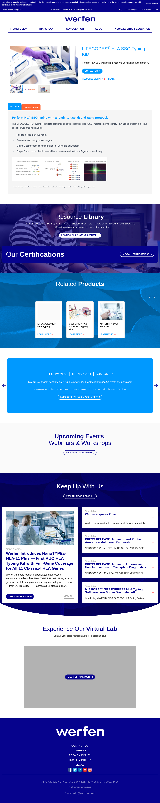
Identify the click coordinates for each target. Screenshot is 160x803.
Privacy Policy (80, 755)
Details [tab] (15, 106)
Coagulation (75, 28)
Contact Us (80, 745)
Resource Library (92, 79)
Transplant (46, 28)
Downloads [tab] (31, 107)
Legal (80, 764)
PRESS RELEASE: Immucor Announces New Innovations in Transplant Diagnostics (115, 560)
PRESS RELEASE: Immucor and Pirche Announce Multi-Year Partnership (113, 535)
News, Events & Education (132, 28)
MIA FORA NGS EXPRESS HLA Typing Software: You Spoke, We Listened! (114, 585)
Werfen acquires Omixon (102, 508)
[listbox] (80, 313)
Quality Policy (80, 760)
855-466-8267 (67, 9)
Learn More (44, 328)
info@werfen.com (84, 9)
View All (69, 590)
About (99, 28)
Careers (80, 750)
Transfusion (18, 28)
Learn (111, 79)
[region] (80, 313)
